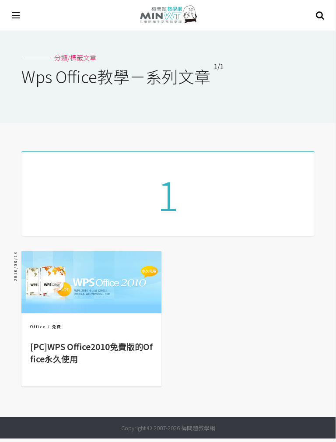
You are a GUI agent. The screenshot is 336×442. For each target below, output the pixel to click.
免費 (57, 330)
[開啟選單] (16, 15)
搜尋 (320, 15)
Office (38, 330)
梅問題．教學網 (168, 16)
